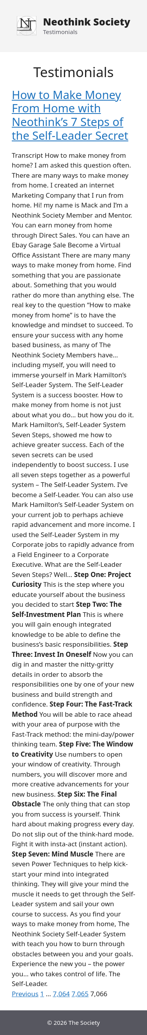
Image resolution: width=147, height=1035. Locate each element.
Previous (25, 993)
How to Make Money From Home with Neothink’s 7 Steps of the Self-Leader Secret (70, 115)
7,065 (80, 993)
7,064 (61, 993)
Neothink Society (86, 21)
